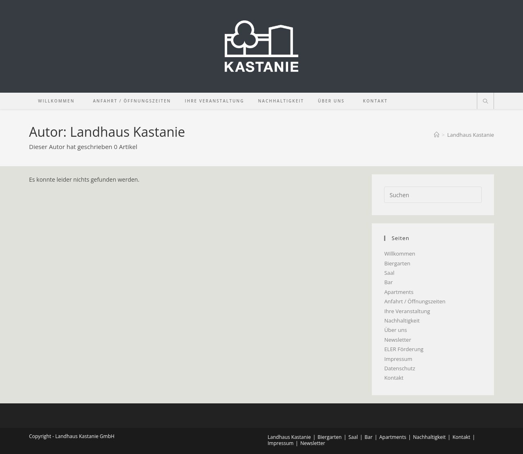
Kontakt (393, 377)
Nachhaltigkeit (402, 320)
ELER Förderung (403, 349)
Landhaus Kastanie (470, 134)
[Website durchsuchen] (485, 101)
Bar (388, 282)
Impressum (398, 359)
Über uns (395, 330)
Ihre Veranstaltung (407, 311)
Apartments (398, 292)
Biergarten (397, 263)
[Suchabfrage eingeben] (433, 195)
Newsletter (397, 339)
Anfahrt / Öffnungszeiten (414, 301)
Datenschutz (399, 368)
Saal (389, 272)
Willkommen (399, 253)
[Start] (436, 134)
